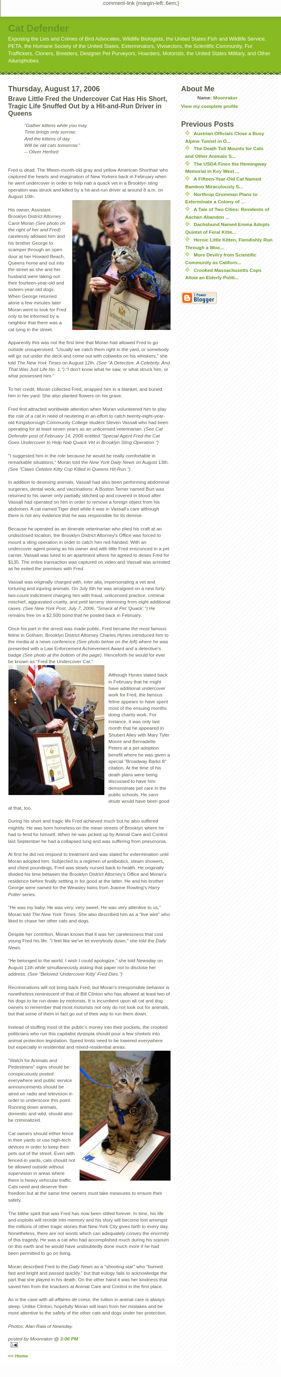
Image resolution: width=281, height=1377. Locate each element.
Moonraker (225, 97)
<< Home (18, 1355)
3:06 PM (69, 1338)
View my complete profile (209, 106)
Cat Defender (38, 28)
